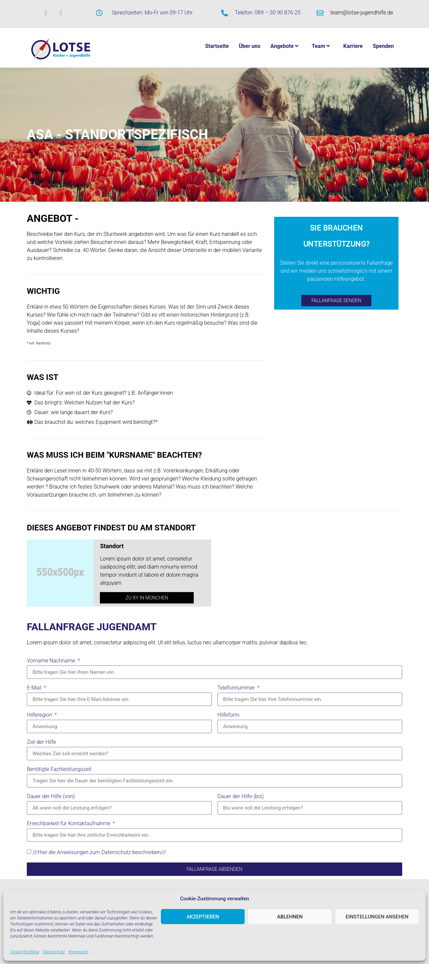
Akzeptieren (203, 917)
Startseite (217, 46)
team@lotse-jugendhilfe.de (361, 12)
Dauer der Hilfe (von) (51, 796)
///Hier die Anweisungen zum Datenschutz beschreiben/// (99, 852)
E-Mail (35, 688)
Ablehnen (290, 917)
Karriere (353, 46)
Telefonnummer (237, 688)
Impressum (78, 952)
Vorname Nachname (51, 661)
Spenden (383, 46)
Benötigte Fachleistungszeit (59, 769)
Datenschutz (54, 952)
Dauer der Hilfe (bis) (241, 796)
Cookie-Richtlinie (24, 952)
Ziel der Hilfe (41, 742)
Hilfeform (229, 715)
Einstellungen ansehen (377, 917)
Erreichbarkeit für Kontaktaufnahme (69, 824)
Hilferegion (40, 715)
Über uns (249, 46)
